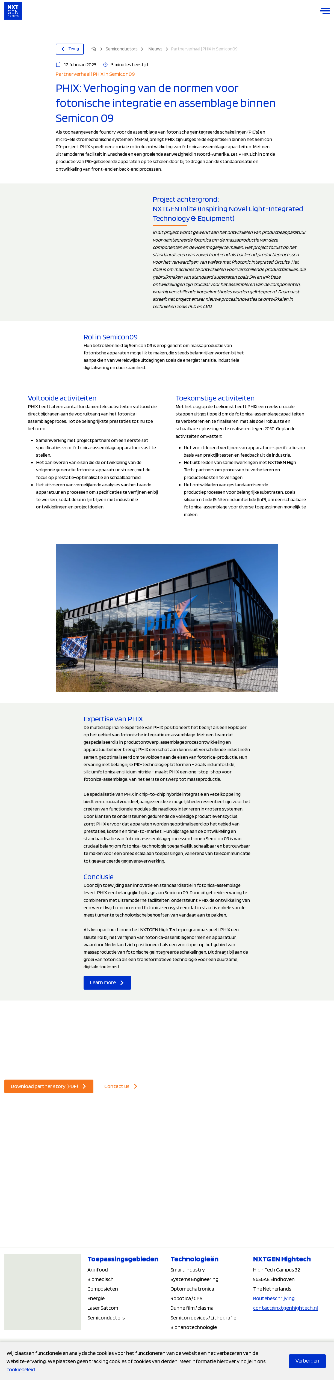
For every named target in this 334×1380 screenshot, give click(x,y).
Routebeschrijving (274, 1298)
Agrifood (97, 1269)
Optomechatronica (192, 1288)
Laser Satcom (102, 1307)
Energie (96, 1298)
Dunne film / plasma (192, 1307)
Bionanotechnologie (193, 1327)
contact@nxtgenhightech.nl (285, 1307)
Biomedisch (100, 1279)
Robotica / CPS (186, 1298)
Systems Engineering (194, 1279)
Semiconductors (106, 1317)
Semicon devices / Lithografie (203, 1317)
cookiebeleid (21, 1369)
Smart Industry (187, 1269)
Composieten (102, 1288)
